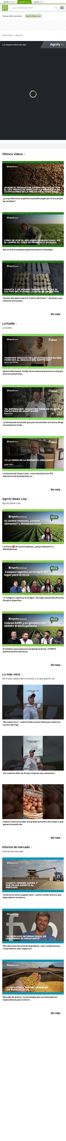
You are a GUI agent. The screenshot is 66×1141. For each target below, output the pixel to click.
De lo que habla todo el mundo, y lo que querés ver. (28, 678)
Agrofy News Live (33, 16)
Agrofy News (7, 35)
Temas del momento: (12, 16)
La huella (7, 327)
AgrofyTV (19, 35)
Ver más (57, 314)
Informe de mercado (12, 851)
